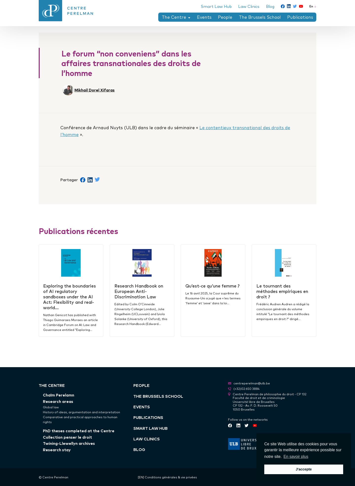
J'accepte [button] (304, 469)
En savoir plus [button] (296, 456)
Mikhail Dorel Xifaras (94, 89)
